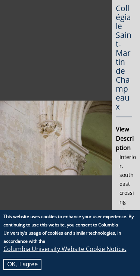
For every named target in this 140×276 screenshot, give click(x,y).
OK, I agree (22, 264)
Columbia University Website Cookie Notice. (64, 249)
